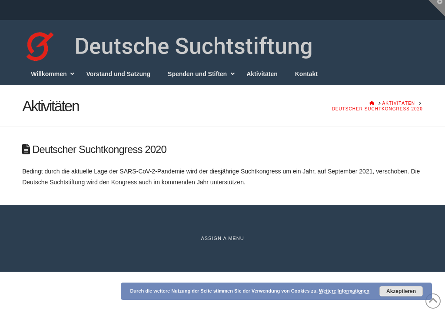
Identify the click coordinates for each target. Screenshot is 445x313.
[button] (436, 8)
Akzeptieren (401, 291)
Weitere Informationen (344, 290)
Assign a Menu (222, 238)
